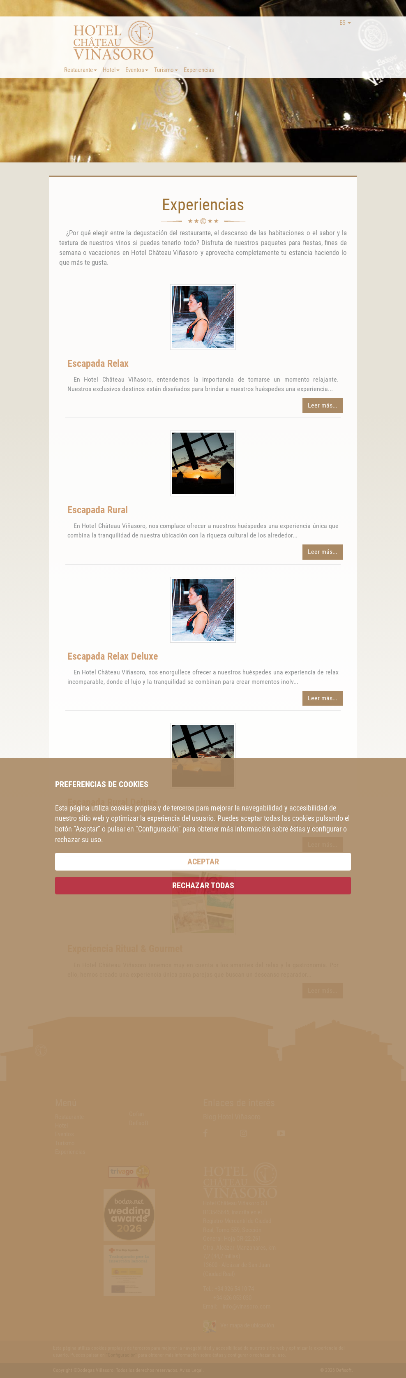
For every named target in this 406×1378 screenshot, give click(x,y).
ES (345, 22)
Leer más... (322, 405)
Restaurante (80, 70)
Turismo (166, 70)
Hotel (111, 70)
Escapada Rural (97, 510)
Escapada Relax (98, 363)
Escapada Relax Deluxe (112, 656)
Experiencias (199, 70)
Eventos (136, 70)
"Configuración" (158, 828)
